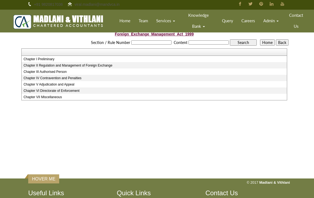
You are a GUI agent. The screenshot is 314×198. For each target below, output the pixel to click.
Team (143, 20)
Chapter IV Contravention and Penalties (52, 78)
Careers (248, 20)
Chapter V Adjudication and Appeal (49, 84)
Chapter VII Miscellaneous (43, 97)
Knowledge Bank (198, 21)
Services (165, 20)
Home (124, 20)
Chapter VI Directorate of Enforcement (51, 91)
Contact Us (296, 21)
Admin (271, 20)
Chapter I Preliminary (39, 59)
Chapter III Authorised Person (45, 72)
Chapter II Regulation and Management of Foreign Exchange (68, 65)
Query (227, 20)
